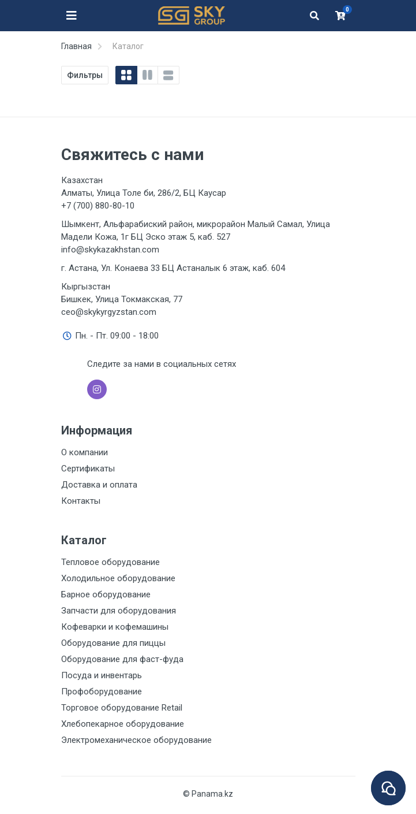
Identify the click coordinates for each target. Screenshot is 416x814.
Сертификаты (88, 468)
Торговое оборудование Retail (121, 708)
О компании (84, 452)
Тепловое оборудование (110, 562)
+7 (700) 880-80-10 (97, 205)
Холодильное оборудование (118, 578)
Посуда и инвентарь (101, 675)
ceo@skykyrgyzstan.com (108, 312)
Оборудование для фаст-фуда (122, 659)
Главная (76, 46)
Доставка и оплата (99, 485)
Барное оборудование (106, 594)
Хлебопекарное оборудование (122, 724)
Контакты (80, 501)
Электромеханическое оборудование (136, 740)
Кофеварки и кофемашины (114, 627)
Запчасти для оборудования (118, 610)
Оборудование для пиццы (113, 643)
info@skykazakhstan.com (110, 249)
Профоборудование (101, 691)
